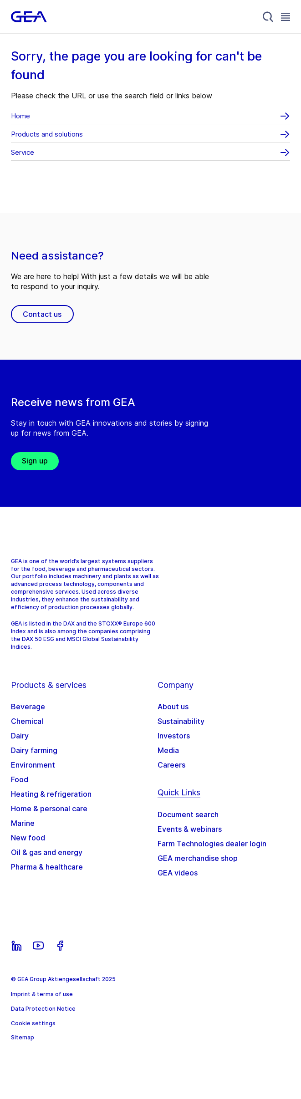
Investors (174, 735)
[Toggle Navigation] (285, 16)
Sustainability (181, 721)
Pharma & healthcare (47, 866)
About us (173, 706)
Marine (23, 823)
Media (168, 750)
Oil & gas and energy (46, 852)
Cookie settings (33, 1023)
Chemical (27, 721)
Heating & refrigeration (51, 794)
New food (28, 837)
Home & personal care (49, 808)
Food (19, 779)
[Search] (268, 16)
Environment (33, 764)
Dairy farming (34, 750)
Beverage (28, 706)
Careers (171, 764)
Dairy (20, 735)
